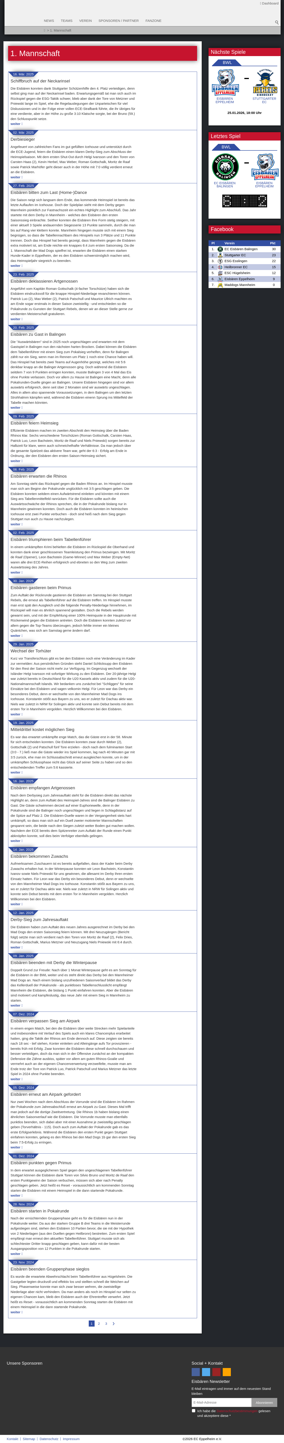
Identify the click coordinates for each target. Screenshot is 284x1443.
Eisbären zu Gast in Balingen (38, 334)
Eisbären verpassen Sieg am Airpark (45, 1021)
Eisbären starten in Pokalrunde (40, 1211)
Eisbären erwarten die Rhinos (39, 476)
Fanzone (153, 21)
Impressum (71, 1439)
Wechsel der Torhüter (31, 651)
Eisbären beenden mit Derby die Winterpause (54, 962)
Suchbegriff (277, 22)
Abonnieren (264, 1402)
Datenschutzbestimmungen (237, 1411)
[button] (196, 1372)
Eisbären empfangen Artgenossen (43, 787)
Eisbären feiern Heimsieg (34, 423)
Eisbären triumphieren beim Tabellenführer (51, 539)
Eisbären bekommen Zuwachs (39, 856)
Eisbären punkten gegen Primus (41, 1162)
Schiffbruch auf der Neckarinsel (40, 81)
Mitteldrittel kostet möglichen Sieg (42, 729)
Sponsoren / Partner (119, 21)
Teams (67, 21)
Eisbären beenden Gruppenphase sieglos (50, 1269)
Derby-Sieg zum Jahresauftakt (39, 919)
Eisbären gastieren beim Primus (41, 587)
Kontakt (12, 1439)
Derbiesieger (23, 139)
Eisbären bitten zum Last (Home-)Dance (49, 192)
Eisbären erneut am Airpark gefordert (46, 1094)
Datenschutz (49, 1439)
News (49, 21)
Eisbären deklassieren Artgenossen (44, 281)
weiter (15, 124)
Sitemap (29, 1439)
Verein (85, 21)
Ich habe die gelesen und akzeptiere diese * (233, 1413)
